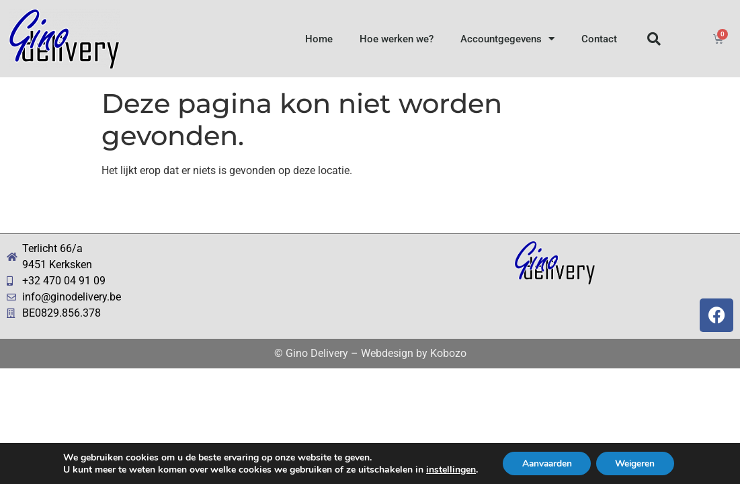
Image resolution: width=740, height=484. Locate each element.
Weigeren (637, 462)
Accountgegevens (507, 38)
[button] (654, 39)
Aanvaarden (545, 462)
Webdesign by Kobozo (413, 353)
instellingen (447, 469)
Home (319, 39)
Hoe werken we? (397, 39)
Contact (599, 39)
